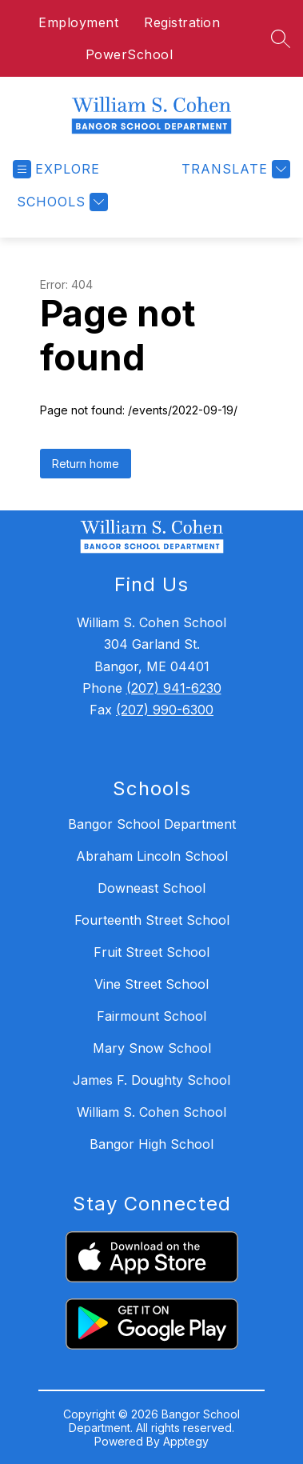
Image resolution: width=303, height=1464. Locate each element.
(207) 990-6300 (164, 710)
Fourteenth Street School (151, 920)
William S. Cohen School (151, 1112)
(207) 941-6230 (173, 688)
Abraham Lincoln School (152, 856)
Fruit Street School (151, 952)
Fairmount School (151, 1016)
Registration (182, 22)
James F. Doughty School (151, 1080)
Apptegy (186, 1441)
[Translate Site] (233, 169)
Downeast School (151, 888)
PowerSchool (129, 54)
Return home (85, 463)
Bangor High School (151, 1144)
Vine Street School (151, 984)
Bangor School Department (152, 824)
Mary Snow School (152, 1048)
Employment (78, 22)
